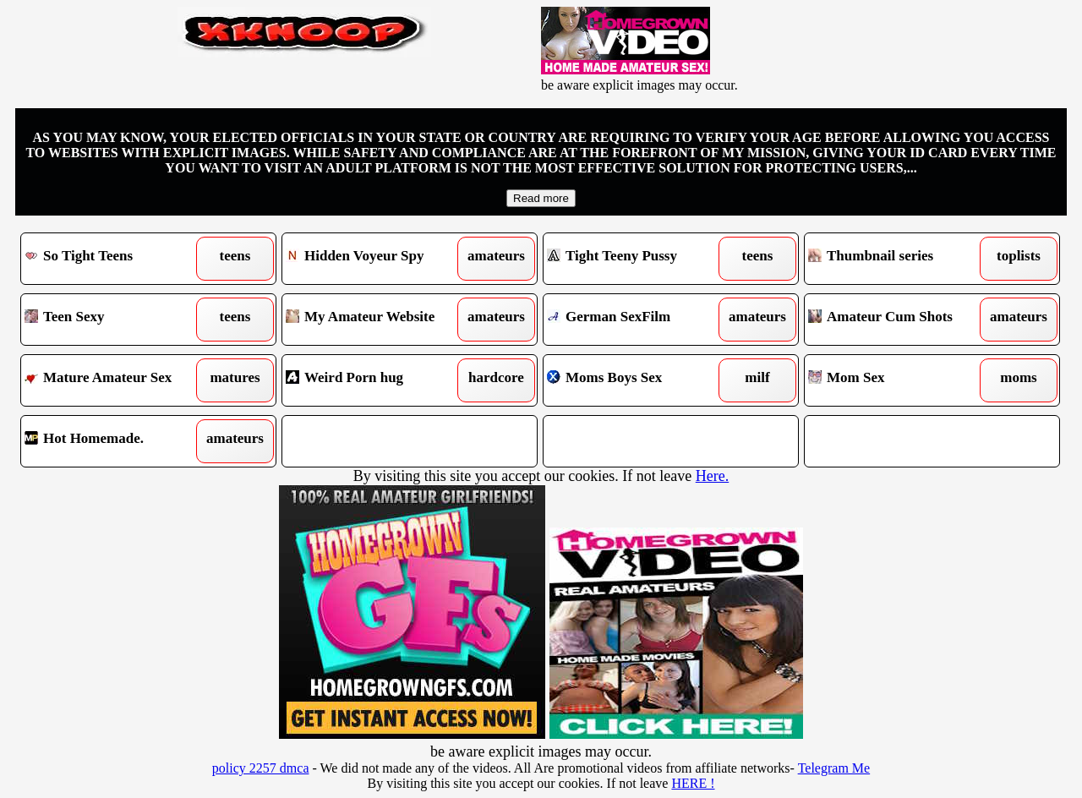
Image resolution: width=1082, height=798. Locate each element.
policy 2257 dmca (260, 768)
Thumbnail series (900, 259)
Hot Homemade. (116, 441)
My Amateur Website (377, 320)
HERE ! (692, 783)
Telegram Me (834, 768)
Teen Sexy (116, 320)
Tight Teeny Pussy (638, 259)
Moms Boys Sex (638, 380)
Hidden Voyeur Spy (377, 259)
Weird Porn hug (377, 380)
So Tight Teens (116, 259)
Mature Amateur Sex (116, 380)
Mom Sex (900, 380)
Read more (541, 198)
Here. (712, 475)
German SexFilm (638, 320)
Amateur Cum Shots (900, 320)
